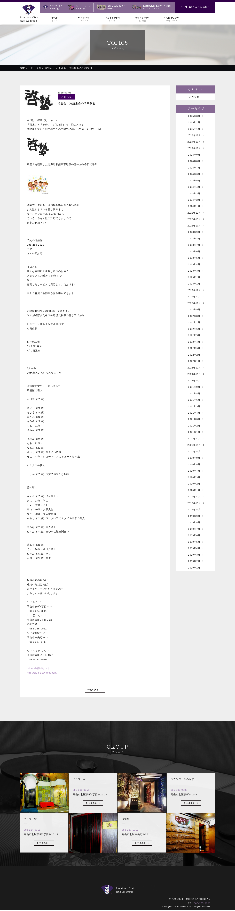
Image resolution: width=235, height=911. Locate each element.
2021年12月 (196, 384)
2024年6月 (196, 178)
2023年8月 (196, 247)
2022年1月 (196, 377)
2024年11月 (196, 144)
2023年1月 (196, 295)
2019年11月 (196, 528)
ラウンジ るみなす (151, 889)
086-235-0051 (82, 802)
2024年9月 (196, 158)
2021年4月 (196, 432)
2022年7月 (196, 336)
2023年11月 (196, 226)
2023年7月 (196, 254)
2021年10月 (196, 398)
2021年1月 (196, 453)
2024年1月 (196, 213)
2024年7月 (196, 171)
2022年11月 (196, 309)
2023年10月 (196, 233)
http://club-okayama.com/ (42, 673)
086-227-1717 (131, 842)
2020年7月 (196, 494)
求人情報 (132, 885)
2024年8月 (196, 165)
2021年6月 (196, 419)
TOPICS (84, 19)
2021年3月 (196, 439)
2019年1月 (196, 597)
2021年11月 (196, 391)
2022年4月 (196, 357)
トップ (80, 885)
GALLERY (113, 19)
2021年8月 (196, 412)
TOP (54, 19)
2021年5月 (196, 425)
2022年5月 (196, 350)
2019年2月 (196, 590)
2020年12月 (196, 460)
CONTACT (171, 19)
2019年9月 (196, 542)
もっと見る (44, 855)
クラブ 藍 (94, 889)
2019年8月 (196, 549)
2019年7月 (196, 556)
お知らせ (196, 97)
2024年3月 (196, 199)
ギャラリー (114, 885)
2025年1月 (196, 130)
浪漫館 (129, 889)
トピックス (96, 885)
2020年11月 (196, 467)
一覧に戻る (95, 690)
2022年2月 (196, 370)
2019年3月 (196, 583)
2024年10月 (196, 151)
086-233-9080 (180, 802)
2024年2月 (196, 206)
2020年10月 (196, 473)
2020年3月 (196, 501)
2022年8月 (196, 329)
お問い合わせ (151, 885)
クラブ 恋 (113, 889)
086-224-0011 (33, 842)
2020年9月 (196, 480)
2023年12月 (196, 219)
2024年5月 (196, 185)
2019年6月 (196, 563)
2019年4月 (196, 576)
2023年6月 (196, 261)
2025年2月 (196, 123)
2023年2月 (196, 288)
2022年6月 (196, 343)
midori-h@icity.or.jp (39, 668)
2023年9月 (196, 240)
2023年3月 (196, 281)
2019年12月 (196, 521)
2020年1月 (196, 515)
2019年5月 (196, 569)
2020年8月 (196, 487)
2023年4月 (196, 274)
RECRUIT (142, 19)
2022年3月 (196, 364)
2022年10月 (196, 316)
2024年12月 (196, 137)
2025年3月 (196, 117)
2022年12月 (196, 302)
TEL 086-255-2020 (195, 7)
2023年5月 (196, 268)
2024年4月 (196, 192)
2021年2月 (196, 446)
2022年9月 (196, 322)
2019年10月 (196, 535)
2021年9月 (196, 405)
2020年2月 (196, 508)
